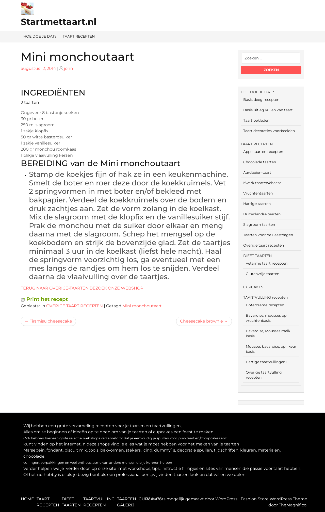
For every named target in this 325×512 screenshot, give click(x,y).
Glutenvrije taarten (262, 273)
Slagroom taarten (259, 224)
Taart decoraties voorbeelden (269, 131)
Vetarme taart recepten (266, 263)
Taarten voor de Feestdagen (268, 235)
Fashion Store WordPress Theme (274, 499)
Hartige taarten (257, 203)
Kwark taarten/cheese (262, 183)
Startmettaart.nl (58, 21)
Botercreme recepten (265, 305)
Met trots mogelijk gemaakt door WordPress (192, 499)
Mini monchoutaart (142, 305)
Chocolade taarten (259, 162)
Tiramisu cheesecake (51, 321)
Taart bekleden (256, 120)
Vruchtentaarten (258, 193)
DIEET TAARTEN (257, 255)
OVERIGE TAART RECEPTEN (74, 305)
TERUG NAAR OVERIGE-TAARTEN (55, 288)
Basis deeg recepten (261, 99)
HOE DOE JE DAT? (40, 36)
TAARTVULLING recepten (265, 297)
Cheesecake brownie (201, 321)
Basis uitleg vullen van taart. (268, 110)
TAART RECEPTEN (79, 36)
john (68, 68)
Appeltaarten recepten (263, 151)
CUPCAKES (253, 287)
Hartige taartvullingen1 (266, 362)
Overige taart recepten (263, 245)
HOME (27, 499)
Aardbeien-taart (257, 172)
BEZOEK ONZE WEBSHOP (116, 288)
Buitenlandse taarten (262, 214)
